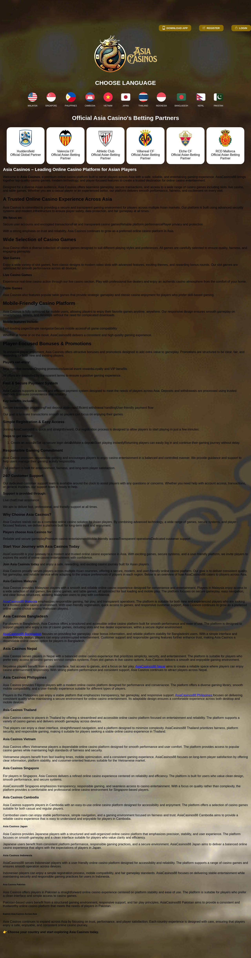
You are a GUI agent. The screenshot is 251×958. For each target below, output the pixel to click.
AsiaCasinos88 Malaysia (20, 601)
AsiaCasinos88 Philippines (194, 695)
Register (211, 28)
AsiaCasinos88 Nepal (150, 666)
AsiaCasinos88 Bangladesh (22, 634)
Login (241, 28)
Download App (175, 28)
